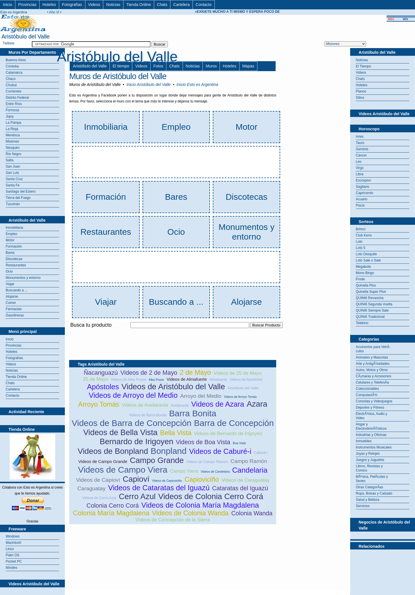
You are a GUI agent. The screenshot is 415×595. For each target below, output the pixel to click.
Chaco (11, 79)
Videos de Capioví (98, 480)
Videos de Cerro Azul (99, 498)
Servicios (363, 506)
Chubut (11, 85)
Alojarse (12, 296)
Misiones (12, 141)
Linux (10, 549)
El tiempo (121, 66)
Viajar (10, 284)
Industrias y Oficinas (371, 435)
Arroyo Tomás (98, 404)
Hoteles (49, 4)
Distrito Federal (17, 98)
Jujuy (10, 116)
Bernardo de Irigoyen (136, 441)
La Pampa (13, 123)
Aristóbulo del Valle (90, 66)
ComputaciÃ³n (366, 395)
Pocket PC (14, 561)
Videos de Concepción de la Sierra (172, 519)
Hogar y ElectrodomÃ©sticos (371, 426)
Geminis (362, 149)
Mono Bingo (365, 273)
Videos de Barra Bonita (147, 415)
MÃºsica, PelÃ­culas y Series (372, 479)
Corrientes (13, 91)
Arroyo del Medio (200, 396)
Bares (10, 253)
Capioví (136, 479)
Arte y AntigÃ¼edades (373, 364)
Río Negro (13, 154)
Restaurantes (16, 265)
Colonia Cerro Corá (112, 505)
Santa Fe (13, 185)
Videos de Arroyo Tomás (240, 396)
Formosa (12, 110)
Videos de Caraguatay (245, 480)
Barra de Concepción (234, 423)
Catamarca (14, 73)
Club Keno (364, 235)
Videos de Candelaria (215, 471)
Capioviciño (202, 479)
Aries (360, 137)
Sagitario (362, 187)
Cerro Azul (137, 496)
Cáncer (361, 155)
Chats (162, 4)
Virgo (360, 168)
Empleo (11, 234)
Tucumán (13, 204)
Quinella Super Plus (371, 292)
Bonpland (169, 451)
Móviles (11, 568)
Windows (13, 536)
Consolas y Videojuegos (374, 401)
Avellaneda (180, 405)
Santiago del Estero (21, 191)
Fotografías (72, 4)
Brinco (361, 229)
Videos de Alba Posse (128, 379)
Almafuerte (218, 379)
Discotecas (14, 259)
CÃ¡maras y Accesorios (373, 376)
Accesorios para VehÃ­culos (373, 349)
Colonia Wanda (251, 513)
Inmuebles (363, 441)
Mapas (248, 66)
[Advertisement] (172, 331)
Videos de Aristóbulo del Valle (173, 386)
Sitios (360, 98)
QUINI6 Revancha (369, 298)
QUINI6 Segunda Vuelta (374, 304)
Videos (94, 4)
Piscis (360, 205)
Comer (11, 303)
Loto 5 (360, 248)
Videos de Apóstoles (246, 379)
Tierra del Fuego (18, 198)
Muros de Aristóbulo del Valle (117, 76)
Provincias (27, 4)
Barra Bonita (192, 413)
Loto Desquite (366, 254)
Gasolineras (15, 315)
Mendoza (13, 135)
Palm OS (12, 555)
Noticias (113, 4)
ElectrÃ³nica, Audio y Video (371, 416)
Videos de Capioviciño (167, 480)
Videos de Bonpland (113, 451)
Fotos (158, 66)
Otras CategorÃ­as (369, 487)
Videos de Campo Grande (102, 461)
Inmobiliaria (14, 228)
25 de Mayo (95, 379)
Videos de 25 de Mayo (238, 373)
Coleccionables (367, 389)
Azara (257, 404)
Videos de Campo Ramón (207, 462)
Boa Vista (239, 443)
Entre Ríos (14, 104)
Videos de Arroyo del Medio (133, 395)
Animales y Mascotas (372, 357)
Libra (360, 174)
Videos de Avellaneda (145, 405)
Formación (14, 246)
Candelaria (249, 470)
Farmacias (14, 309)
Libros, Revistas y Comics (369, 468)
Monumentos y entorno (23, 278)
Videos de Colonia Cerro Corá (210, 496)
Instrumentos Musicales (374, 447)
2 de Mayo (195, 372)
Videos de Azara (217, 404)
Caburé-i (261, 452)
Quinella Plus (366, 285)
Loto (359, 242)
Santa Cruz (14, 179)
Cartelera (181, 4)
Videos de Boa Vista (203, 442)
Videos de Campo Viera (122, 469)
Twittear (9, 43)
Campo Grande (157, 460)
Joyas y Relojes (368, 454)
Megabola (363, 267)
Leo (359, 162)
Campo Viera (184, 471)
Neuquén (13, 148)
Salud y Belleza (367, 500)
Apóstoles (103, 387)
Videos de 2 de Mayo (148, 372)
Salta (9, 160)
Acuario (361, 199)
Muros (211, 66)
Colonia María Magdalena (111, 513)
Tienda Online (138, 4)
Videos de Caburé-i (220, 451)
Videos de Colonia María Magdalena (200, 505)
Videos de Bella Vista (120, 432)
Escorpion (363, 180)
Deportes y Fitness (370, 407)
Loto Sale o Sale (368, 260)
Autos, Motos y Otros (372, 370)
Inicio (7, 4)
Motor (10, 240)
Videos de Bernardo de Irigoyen (228, 433)
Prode (360, 279)
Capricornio (364, 193)
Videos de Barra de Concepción (131, 423)
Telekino (362, 323)
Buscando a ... (17, 290)
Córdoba (12, 66)
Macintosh (13, 543)
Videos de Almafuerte (187, 379)
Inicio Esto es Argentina (197, 84)
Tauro (360, 143)
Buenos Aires (16, 60)
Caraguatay (91, 488)
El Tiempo (363, 66)
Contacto (204, 4)
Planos (361, 91)
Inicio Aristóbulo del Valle (149, 84)
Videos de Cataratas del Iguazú (159, 488)
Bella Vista (175, 433)
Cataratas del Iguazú (240, 488)
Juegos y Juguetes (370, 460)
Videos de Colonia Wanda (190, 513)
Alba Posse (156, 379)
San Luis (12, 173)
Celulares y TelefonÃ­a (372, 382)
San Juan (13, 166)
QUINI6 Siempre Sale (372, 310)
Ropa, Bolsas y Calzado (374, 493)
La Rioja (12, 129)
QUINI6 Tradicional (370, 317)
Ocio (9, 271)
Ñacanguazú (101, 372)
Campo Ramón (248, 461)
